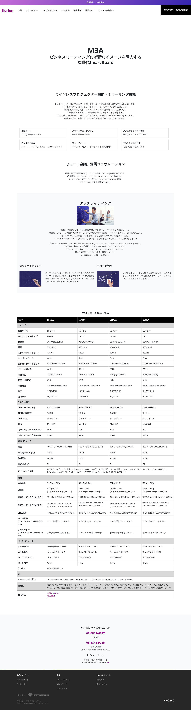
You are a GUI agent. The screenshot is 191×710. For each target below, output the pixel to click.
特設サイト (90, 10)
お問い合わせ (53, 593)
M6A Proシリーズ (63, 679)
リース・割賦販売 (106, 10)
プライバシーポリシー (34, 701)
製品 (20, 10)
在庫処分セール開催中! (95, 2)
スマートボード (23, 679)
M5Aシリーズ (62, 688)
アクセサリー (32, 10)
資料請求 (51, 596)
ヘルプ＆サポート (50, 10)
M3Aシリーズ (62, 684)
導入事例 (77, 10)
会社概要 (66, 10)
